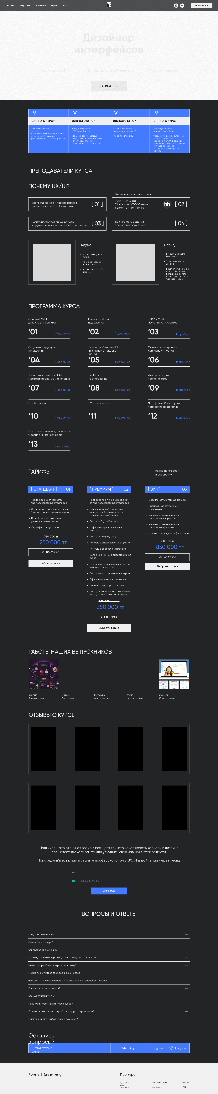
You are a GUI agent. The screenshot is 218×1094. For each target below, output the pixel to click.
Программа (41, 6)
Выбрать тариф (109, 628)
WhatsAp (127, 1048)
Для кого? (11, 6)
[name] (109, 872)
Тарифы (55, 6)
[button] (201, 5)
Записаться (109, 891)
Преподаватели (159, 1083)
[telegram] (182, 5)
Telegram (181, 1048)
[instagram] (176, 5)
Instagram (156, 1048)
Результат (25, 6)
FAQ (65, 6)
